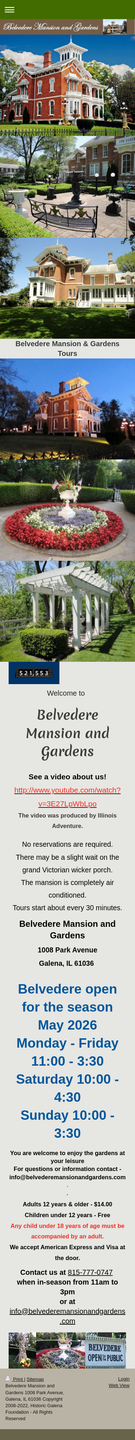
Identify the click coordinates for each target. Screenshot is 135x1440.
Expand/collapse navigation (67, 9)
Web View (119, 1385)
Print (14, 1379)
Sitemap (35, 1379)
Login (124, 1379)
